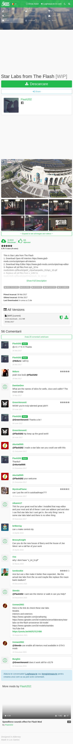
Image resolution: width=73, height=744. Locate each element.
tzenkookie (17, 571)
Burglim (16, 659)
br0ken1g (17, 526)
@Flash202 (32, 375)
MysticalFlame (19, 489)
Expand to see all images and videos (36, 234)
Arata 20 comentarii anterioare (36, 337)
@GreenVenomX (20, 420)
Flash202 (26, 99)
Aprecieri (27, 242)
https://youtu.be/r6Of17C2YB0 (27, 631)
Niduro (15, 371)
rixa (14, 557)
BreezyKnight (19, 540)
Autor (25, 344)
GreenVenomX (19, 402)
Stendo (15, 590)
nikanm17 (17, 503)
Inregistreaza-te (49, 674)
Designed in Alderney (11, 737)
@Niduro (16, 361)
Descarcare (36, 84)
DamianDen (18, 385)
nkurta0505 (17, 444)
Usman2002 (18, 604)
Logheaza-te (31, 674)
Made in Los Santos (10, 740)
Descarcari (11, 242)
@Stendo (16, 645)
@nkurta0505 (18, 464)
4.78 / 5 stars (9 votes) (9, 248)
